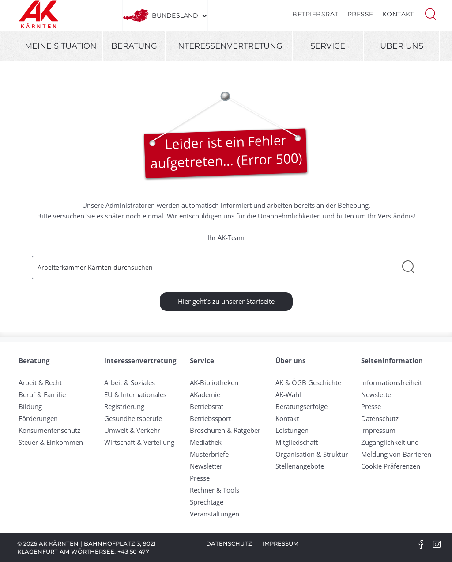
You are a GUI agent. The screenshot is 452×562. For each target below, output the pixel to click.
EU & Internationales (135, 394)
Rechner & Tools (214, 490)
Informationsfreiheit (391, 382)
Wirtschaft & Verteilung (139, 442)
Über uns (401, 46)
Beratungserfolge (301, 406)
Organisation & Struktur (311, 454)
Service (327, 46)
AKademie (205, 394)
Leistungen (292, 430)
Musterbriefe (209, 454)
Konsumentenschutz (49, 430)
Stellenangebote (299, 466)
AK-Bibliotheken (214, 382)
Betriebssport (210, 418)
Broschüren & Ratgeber (225, 430)
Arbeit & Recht (40, 382)
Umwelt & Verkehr (132, 430)
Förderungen (38, 418)
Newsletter (206, 466)
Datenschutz (380, 418)
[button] (430, 13)
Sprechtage (206, 501)
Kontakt (398, 14)
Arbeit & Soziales (129, 382)
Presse (360, 14)
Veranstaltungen (214, 513)
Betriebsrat (315, 14)
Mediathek (206, 442)
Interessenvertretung (229, 46)
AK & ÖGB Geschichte (308, 382)
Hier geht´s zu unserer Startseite (226, 301)
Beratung (134, 46)
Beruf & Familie (42, 394)
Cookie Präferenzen (390, 466)
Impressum (378, 430)
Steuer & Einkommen (51, 442)
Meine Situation (61, 46)
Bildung (30, 406)
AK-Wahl (288, 394)
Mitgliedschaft (296, 442)
